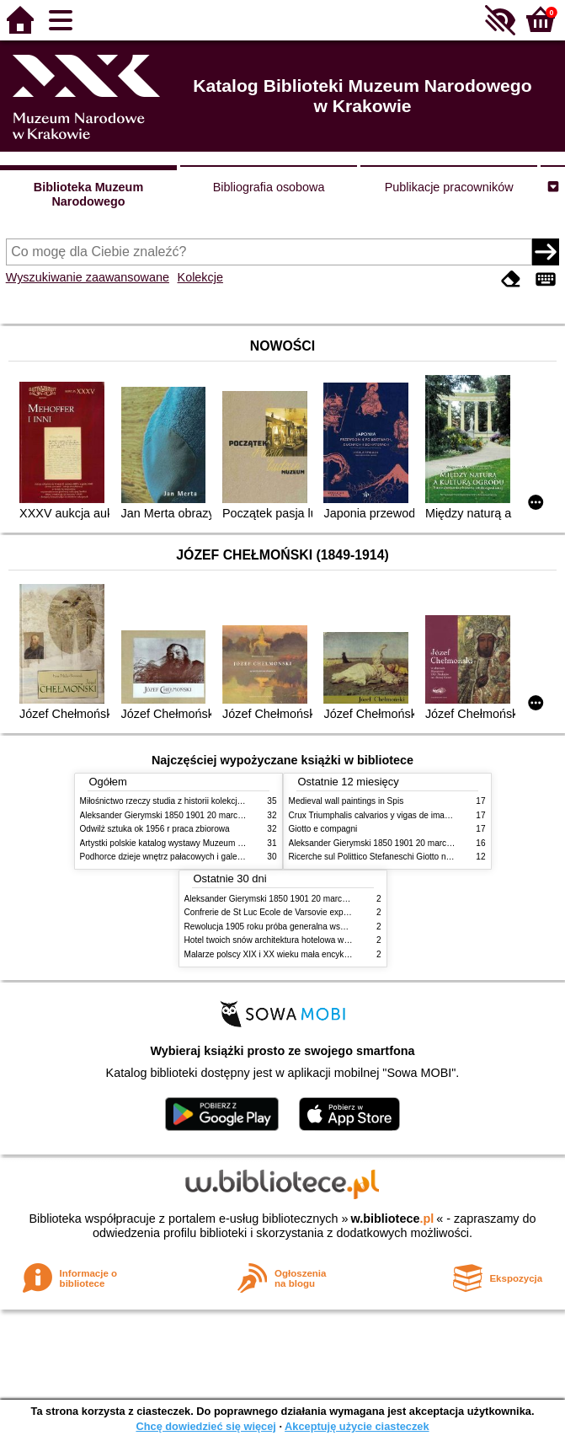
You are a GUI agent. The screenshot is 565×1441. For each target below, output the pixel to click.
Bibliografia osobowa (269, 187)
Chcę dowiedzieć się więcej (205, 1426)
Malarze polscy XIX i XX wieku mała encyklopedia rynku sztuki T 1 (308, 954)
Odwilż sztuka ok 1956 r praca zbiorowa (155, 828)
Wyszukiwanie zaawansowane (87, 277)
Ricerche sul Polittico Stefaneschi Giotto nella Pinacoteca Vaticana (414, 856)
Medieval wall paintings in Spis (346, 801)
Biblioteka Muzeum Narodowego (88, 194)
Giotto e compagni (323, 828)
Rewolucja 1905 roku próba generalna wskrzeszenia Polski (295, 926)
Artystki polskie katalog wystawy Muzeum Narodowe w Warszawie (204, 843)
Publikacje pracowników (449, 187)
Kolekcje (200, 277)
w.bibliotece (392, 1218)
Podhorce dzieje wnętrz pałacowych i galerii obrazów (179, 856)
